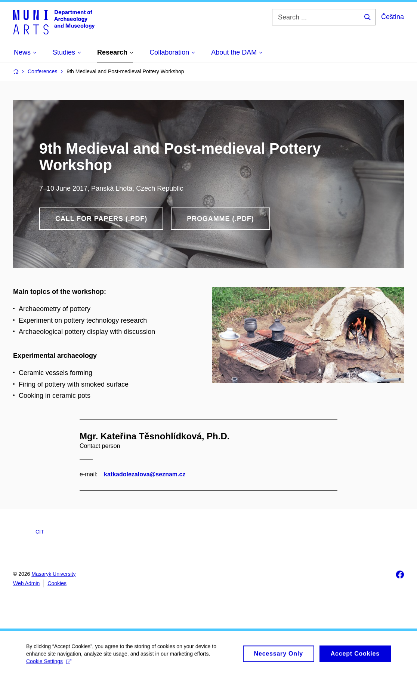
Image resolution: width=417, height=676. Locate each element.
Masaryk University (53, 574)
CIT (39, 532)
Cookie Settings (48, 664)
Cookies (57, 583)
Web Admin (26, 583)
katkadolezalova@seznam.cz (144, 474)
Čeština (392, 17)
